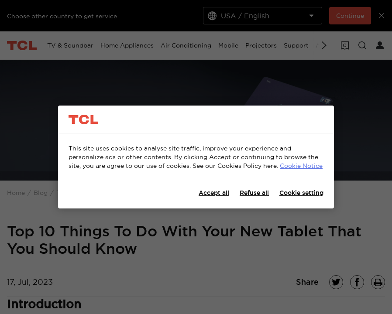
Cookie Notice (301, 166)
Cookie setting (301, 193)
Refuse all (254, 193)
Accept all (214, 193)
